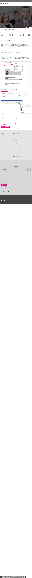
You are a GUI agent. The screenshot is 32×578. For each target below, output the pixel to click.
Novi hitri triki (5, 126)
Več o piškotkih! (24, 577)
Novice (3, 29)
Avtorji (2, 198)
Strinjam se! (22, 577)
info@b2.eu (16, 166)
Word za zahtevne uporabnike (13, 123)
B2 (1, 29)
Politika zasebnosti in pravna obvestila (20, 196)
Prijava (3, 184)
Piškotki (27, 196)
